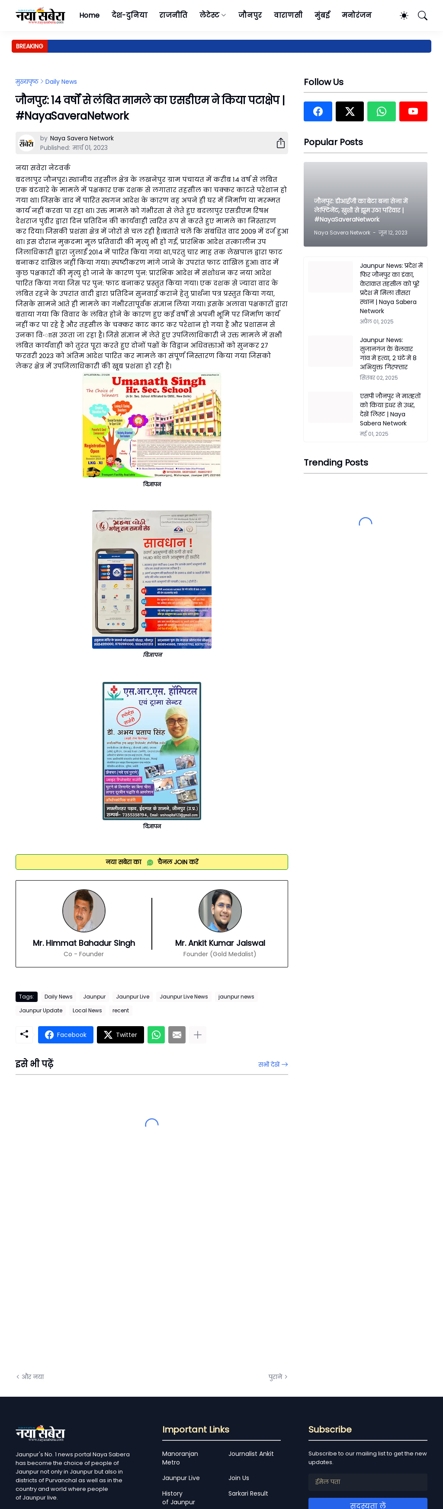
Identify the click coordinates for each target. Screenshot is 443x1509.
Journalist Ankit (251, 1453)
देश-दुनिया (130, 15)
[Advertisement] (102, 1268)
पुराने (275, 1377)
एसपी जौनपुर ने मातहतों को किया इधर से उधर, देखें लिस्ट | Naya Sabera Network (390, 410)
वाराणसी (288, 15)
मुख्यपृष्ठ (27, 81)
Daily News (61, 81)
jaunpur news (236, 996)
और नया (33, 1377)
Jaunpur (94, 996)
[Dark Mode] (399, 15)
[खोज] (418, 15)
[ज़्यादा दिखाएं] (197, 1034)
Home (89, 15)
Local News (87, 1010)
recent (120, 1010)
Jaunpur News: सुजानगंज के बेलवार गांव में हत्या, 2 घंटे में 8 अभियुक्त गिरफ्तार (388, 353)
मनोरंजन (357, 15)
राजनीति (173, 15)
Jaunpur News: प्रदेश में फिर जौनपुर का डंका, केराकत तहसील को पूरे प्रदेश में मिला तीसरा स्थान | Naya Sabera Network (391, 288)
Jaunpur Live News (184, 996)
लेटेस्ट (209, 15)
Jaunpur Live (132, 996)
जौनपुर (250, 15)
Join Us (238, 1478)
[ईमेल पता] (367, 1482)
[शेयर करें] (277, 143)
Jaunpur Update (40, 1010)
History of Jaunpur (178, 1497)
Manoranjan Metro (180, 1458)
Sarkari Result (248, 1493)
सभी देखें (268, 1064)
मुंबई (322, 15)
